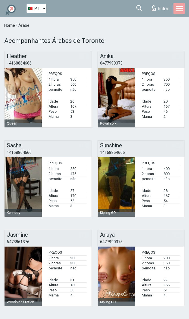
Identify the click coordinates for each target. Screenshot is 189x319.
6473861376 (18, 241)
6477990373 (111, 63)
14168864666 (19, 63)
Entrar (160, 8)
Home (10, 25)
